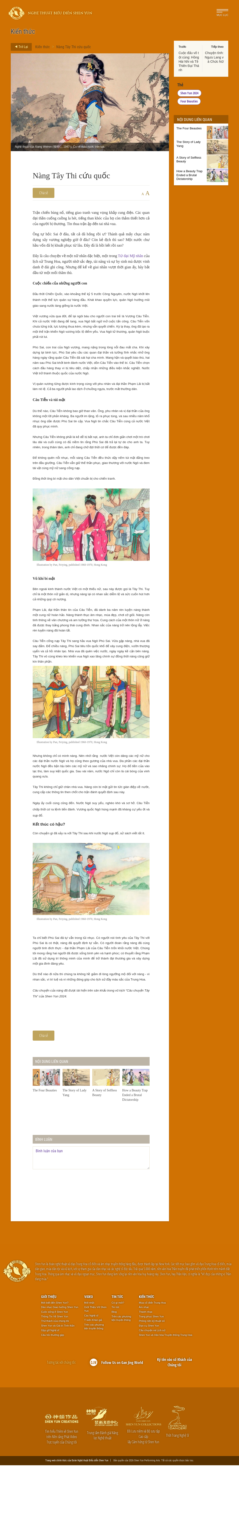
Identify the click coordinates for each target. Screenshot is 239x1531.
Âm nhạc (144, 1372)
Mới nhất (89, 1368)
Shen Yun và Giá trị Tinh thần (57, 1391)
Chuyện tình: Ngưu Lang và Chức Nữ (214, 57)
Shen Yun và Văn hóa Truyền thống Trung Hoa (165, 1400)
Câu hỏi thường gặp (52, 1400)
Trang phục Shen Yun (151, 1382)
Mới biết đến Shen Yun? (54, 1368)
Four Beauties (214, 93)
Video (88, 1362)
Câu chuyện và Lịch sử (152, 1396)
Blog (114, 1377)
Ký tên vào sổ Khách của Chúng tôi (174, 1428)
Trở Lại (20, 47)
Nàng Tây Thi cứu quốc (73, 46)
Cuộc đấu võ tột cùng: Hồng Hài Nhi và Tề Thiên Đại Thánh (189, 61)
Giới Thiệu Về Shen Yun (95, 1374)
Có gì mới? (118, 1368)
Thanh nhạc (145, 1377)
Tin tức (117, 1362)
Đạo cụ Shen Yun (149, 1391)
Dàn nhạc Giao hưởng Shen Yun (59, 1372)
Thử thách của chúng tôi (55, 1386)
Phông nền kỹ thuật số (152, 1386)
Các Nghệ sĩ (91, 1381)
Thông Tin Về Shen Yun (54, 1382)
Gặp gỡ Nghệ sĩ (50, 1396)
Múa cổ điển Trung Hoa (152, 1368)
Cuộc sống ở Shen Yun (54, 1377)
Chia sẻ (43, 192)
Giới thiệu (48, 1362)
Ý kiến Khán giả (93, 1386)
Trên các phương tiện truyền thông (94, 1392)
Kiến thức (42, 46)
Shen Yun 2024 (189, 93)
